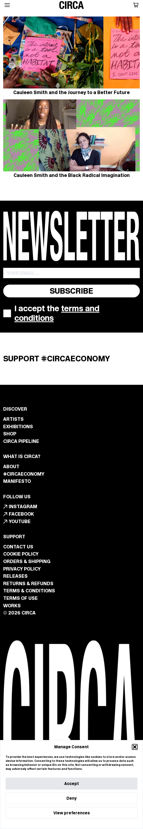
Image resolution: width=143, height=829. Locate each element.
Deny (71, 798)
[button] (134, 747)
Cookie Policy (56, 823)
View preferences (71, 813)
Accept (71, 783)
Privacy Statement (82, 823)
